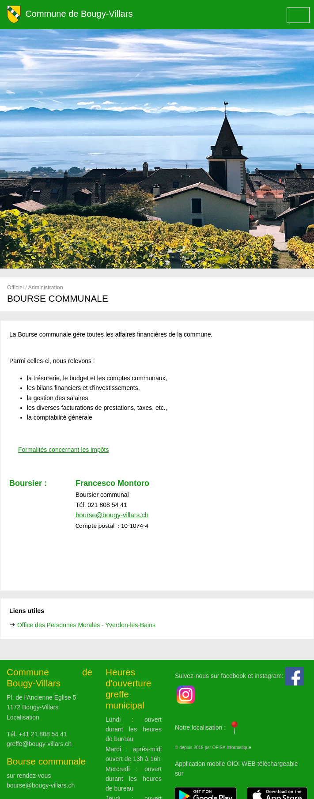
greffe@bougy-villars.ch (39, 743)
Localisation (23, 717)
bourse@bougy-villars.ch (41, 785)
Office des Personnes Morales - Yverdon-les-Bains (86, 625)
